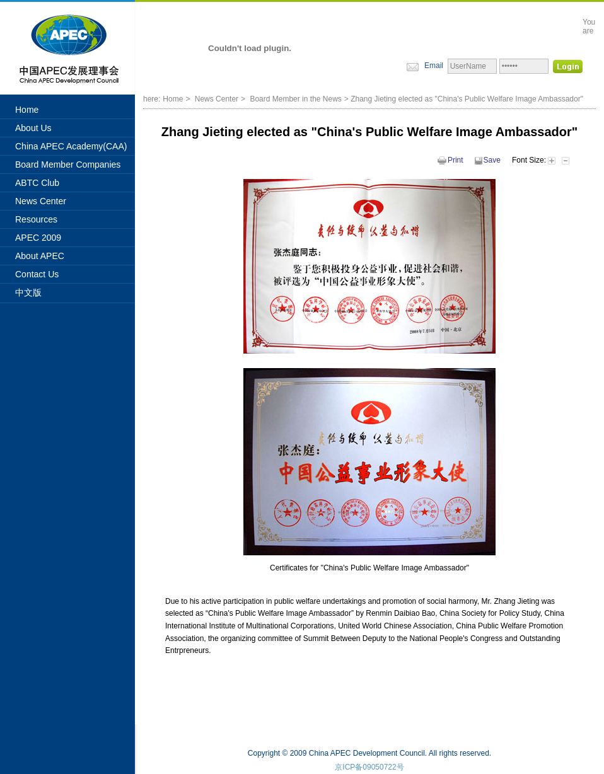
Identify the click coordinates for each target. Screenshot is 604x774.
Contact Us (37, 274)
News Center (40, 201)
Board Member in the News (295, 99)
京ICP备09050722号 (369, 767)
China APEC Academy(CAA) (71, 146)
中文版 (28, 292)
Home (26, 110)
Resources (36, 219)
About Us (33, 128)
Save (488, 160)
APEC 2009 (38, 238)
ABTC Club (37, 183)
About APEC (39, 256)
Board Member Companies (67, 164)
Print (450, 160)
